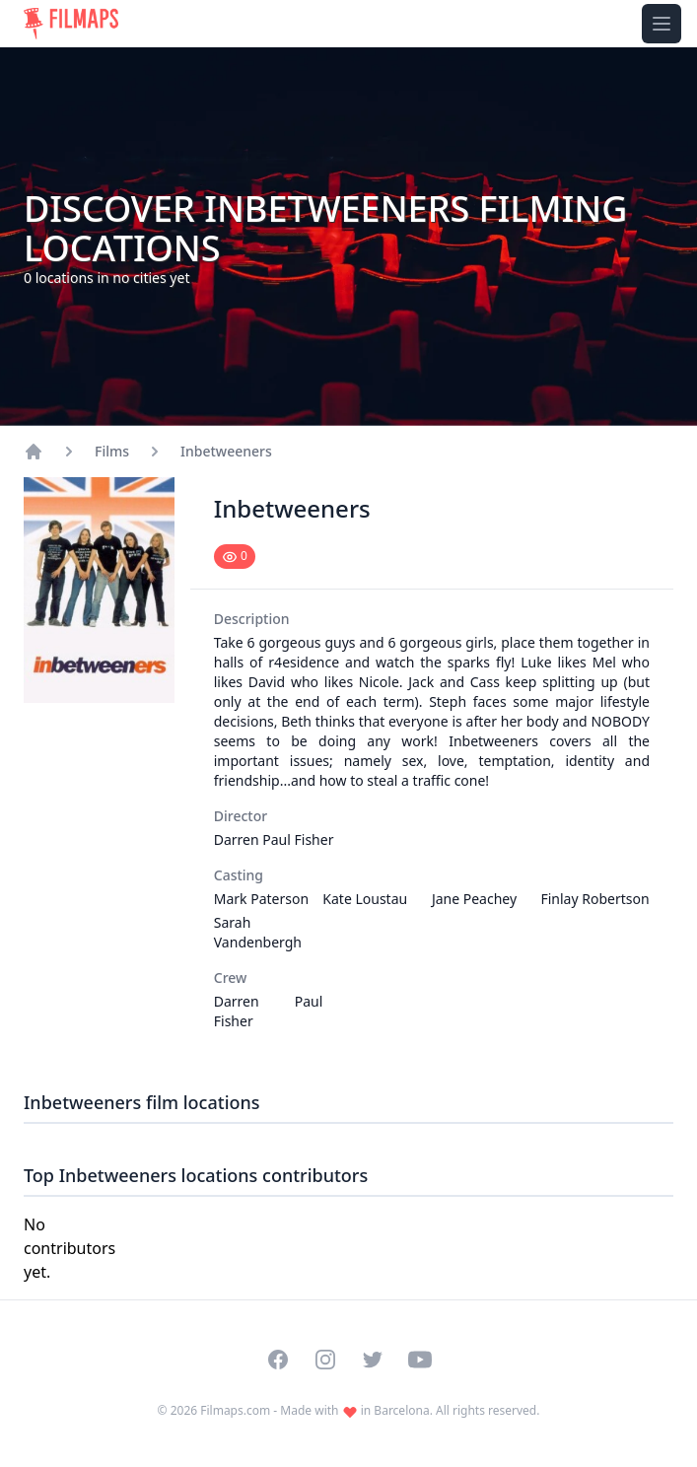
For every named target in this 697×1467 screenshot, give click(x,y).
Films (112, 451)
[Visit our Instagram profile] (325, 1359)
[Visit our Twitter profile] (372, 1359)
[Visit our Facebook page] (278, 1359)
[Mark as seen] (234, 556)
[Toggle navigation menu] (661, 23)
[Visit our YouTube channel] (420, 1359)
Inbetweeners (226, 451)
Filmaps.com (235, 1410)
